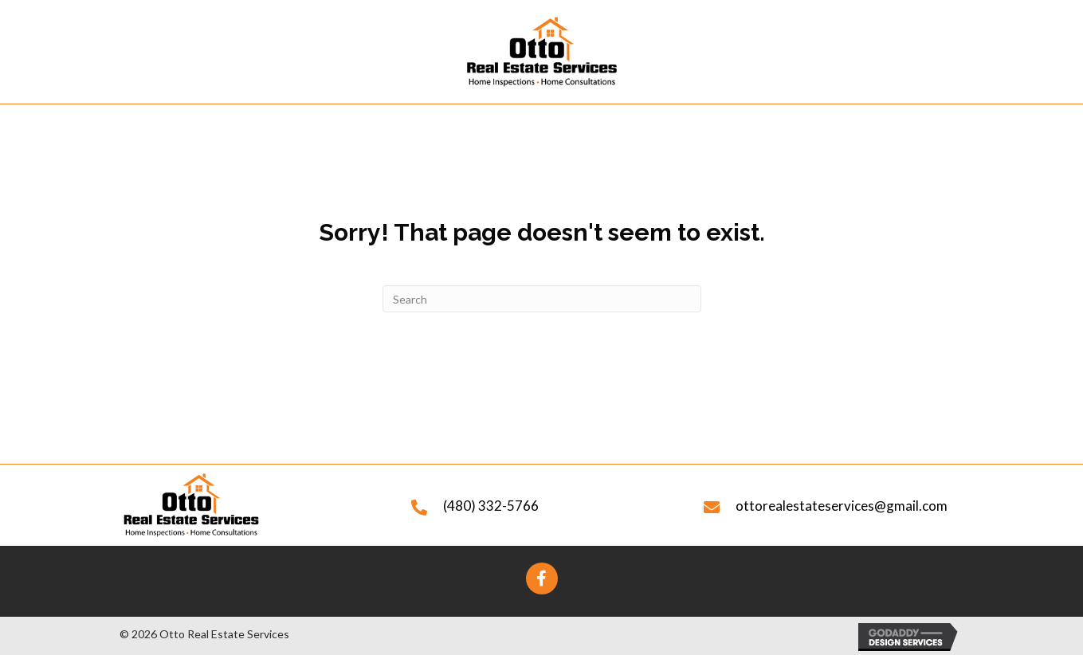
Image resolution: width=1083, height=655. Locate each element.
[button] (542, 578)
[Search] (542, 298)
